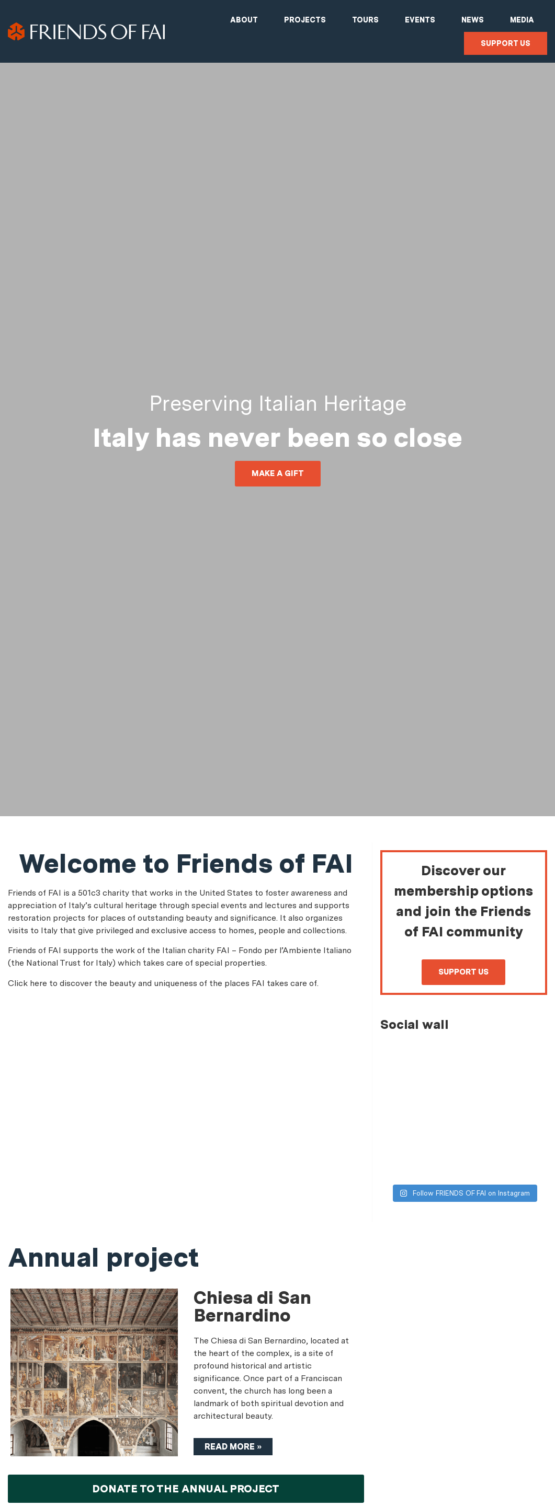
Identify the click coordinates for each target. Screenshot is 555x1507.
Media (522, 20)
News (472, 20)
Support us (505, 43)
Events (420, 20)
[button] (278, 473)
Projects (305, 20)
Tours (365, 20)
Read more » (233, 1447)
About (244, 20)
